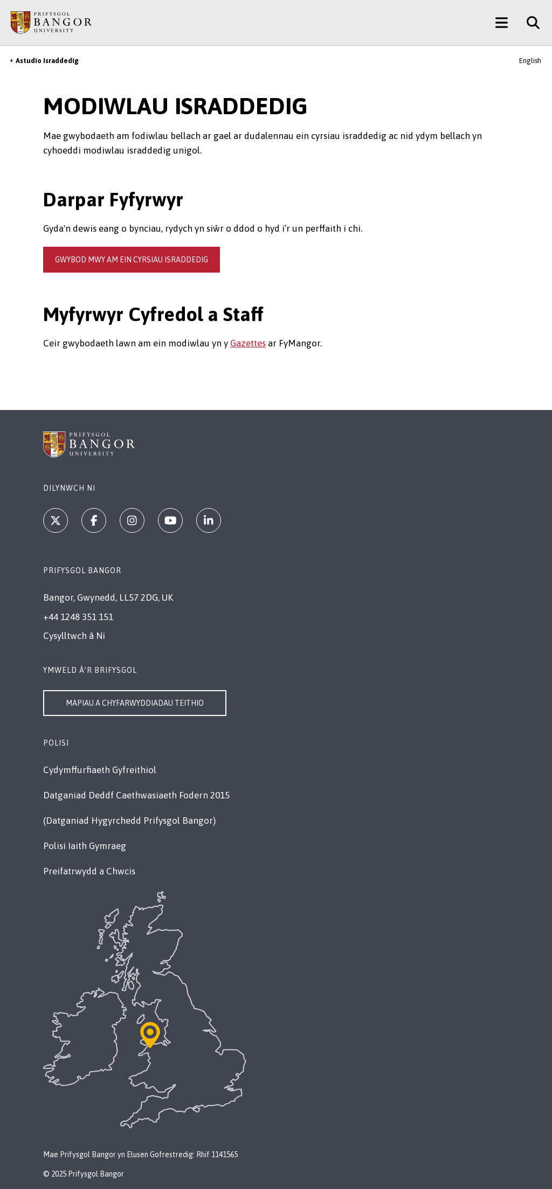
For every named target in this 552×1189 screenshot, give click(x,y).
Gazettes (248, 343)
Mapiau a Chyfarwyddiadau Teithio (135, 703)
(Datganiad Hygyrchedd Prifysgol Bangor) (129, 820)
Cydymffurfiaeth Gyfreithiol (99, 769)
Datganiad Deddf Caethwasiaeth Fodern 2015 (136, 795)
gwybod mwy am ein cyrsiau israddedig (131, 259)
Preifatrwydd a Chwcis (89, 871)
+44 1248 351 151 (78, 616)
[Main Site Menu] (502, 22)
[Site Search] (529, 22)
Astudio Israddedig (47, 61)
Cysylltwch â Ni (74, 635)
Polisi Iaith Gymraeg (84, 845)
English (530, 60)
